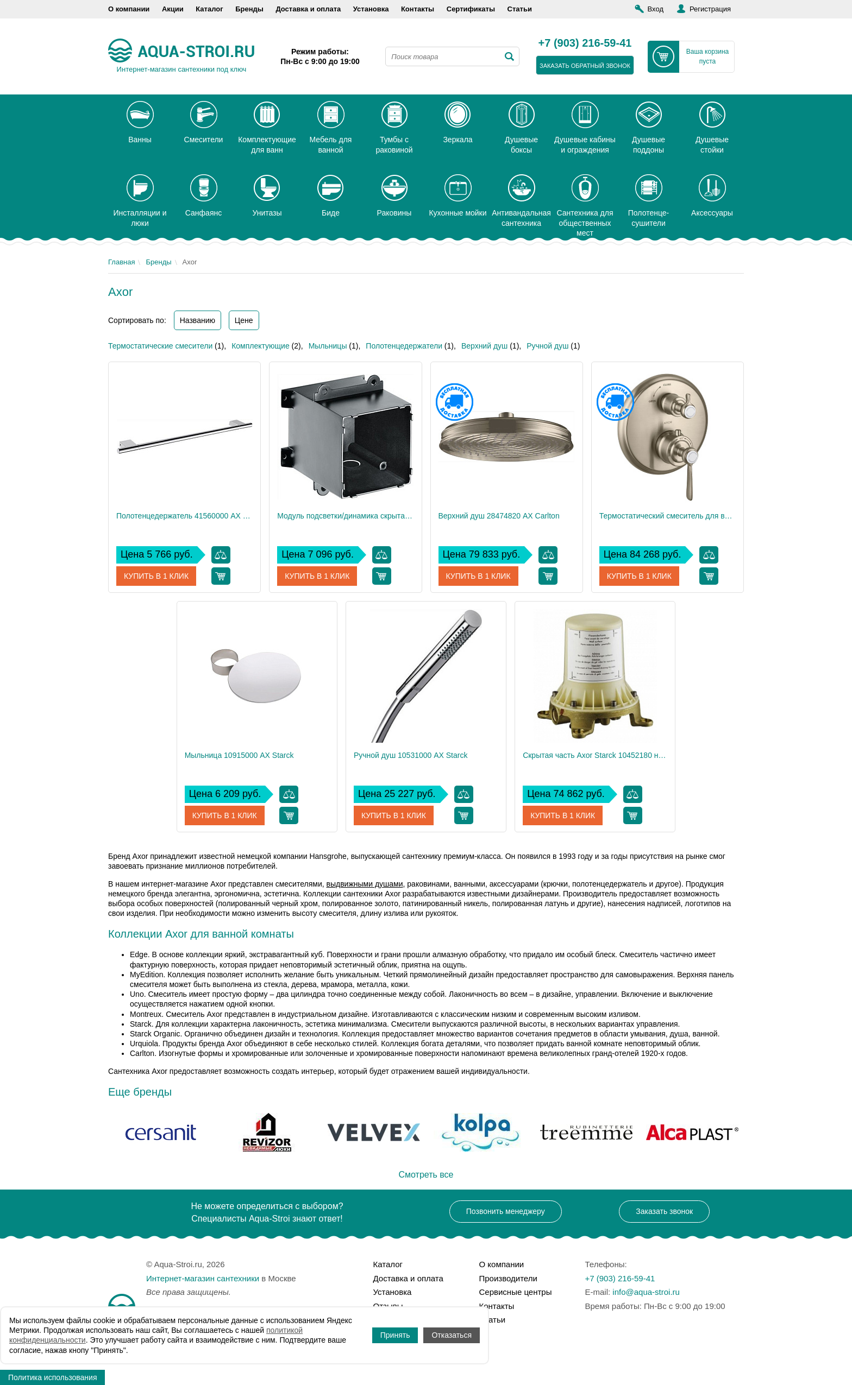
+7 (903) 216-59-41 (585, 43)
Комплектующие (260, 345)
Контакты (417, 9)
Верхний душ (484, 345)
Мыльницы (328, 345)
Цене (244, 320)
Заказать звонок (664, 1211)
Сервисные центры (515, 1292)
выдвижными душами (364, 884)
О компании (128, 9)
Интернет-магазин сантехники (202, 1278)
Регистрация (710, 9)
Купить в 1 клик (156, 576)
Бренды (249, 9)
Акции (173, 9)
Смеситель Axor (194, 1014)
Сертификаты (471, 9)
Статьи (520, 9)
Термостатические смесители (160, 345)
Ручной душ (547, 345)
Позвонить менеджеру (505, 1211)
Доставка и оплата (308, 9)
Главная (121, 262)
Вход (655, 9)
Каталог (209, 9)
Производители (508, 1278)
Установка (371, 9)
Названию (197, 320)
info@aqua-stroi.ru (646, 1292)
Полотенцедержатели (404, 345)
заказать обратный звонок (585, 65)
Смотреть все (425, 1174)
